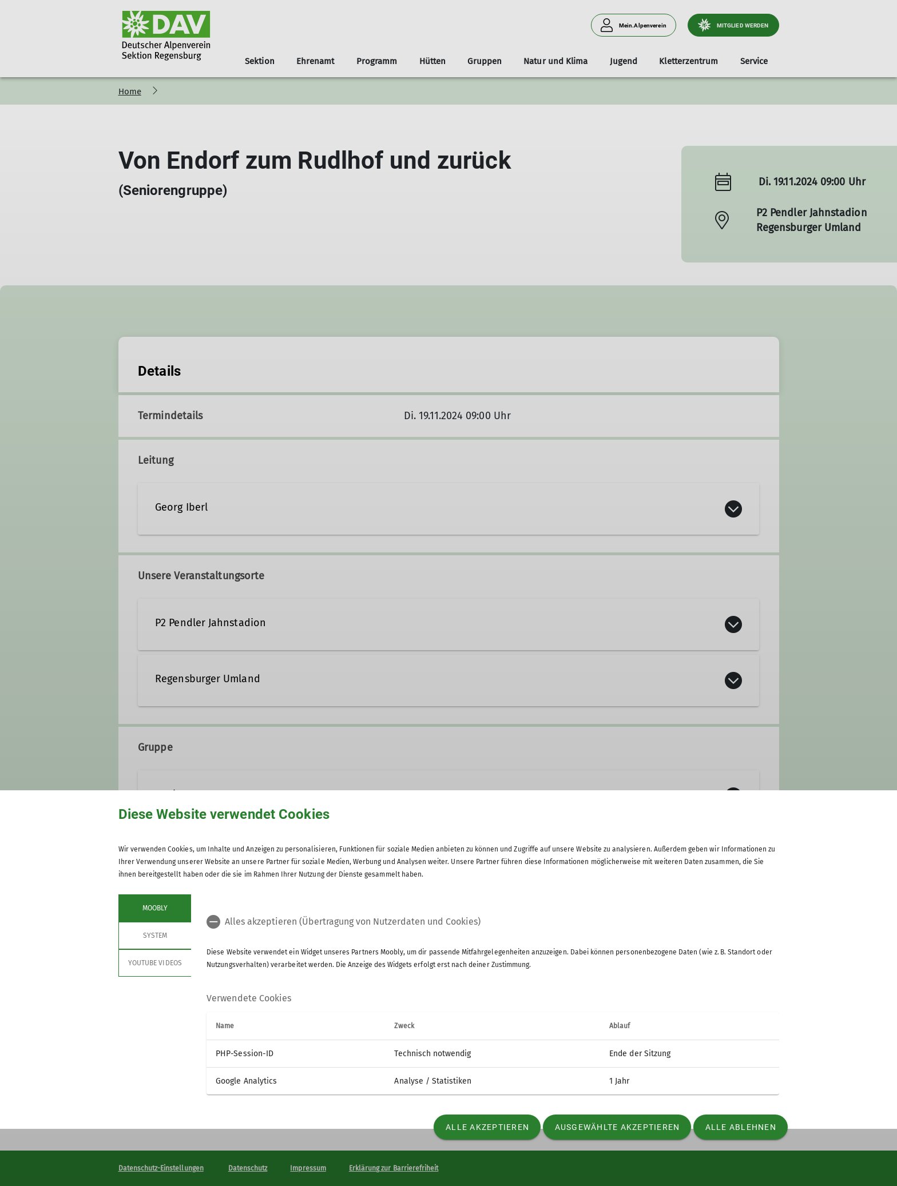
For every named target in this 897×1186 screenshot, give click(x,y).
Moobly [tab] (154, 908)
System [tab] (154, 936)
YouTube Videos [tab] (155, 963)
